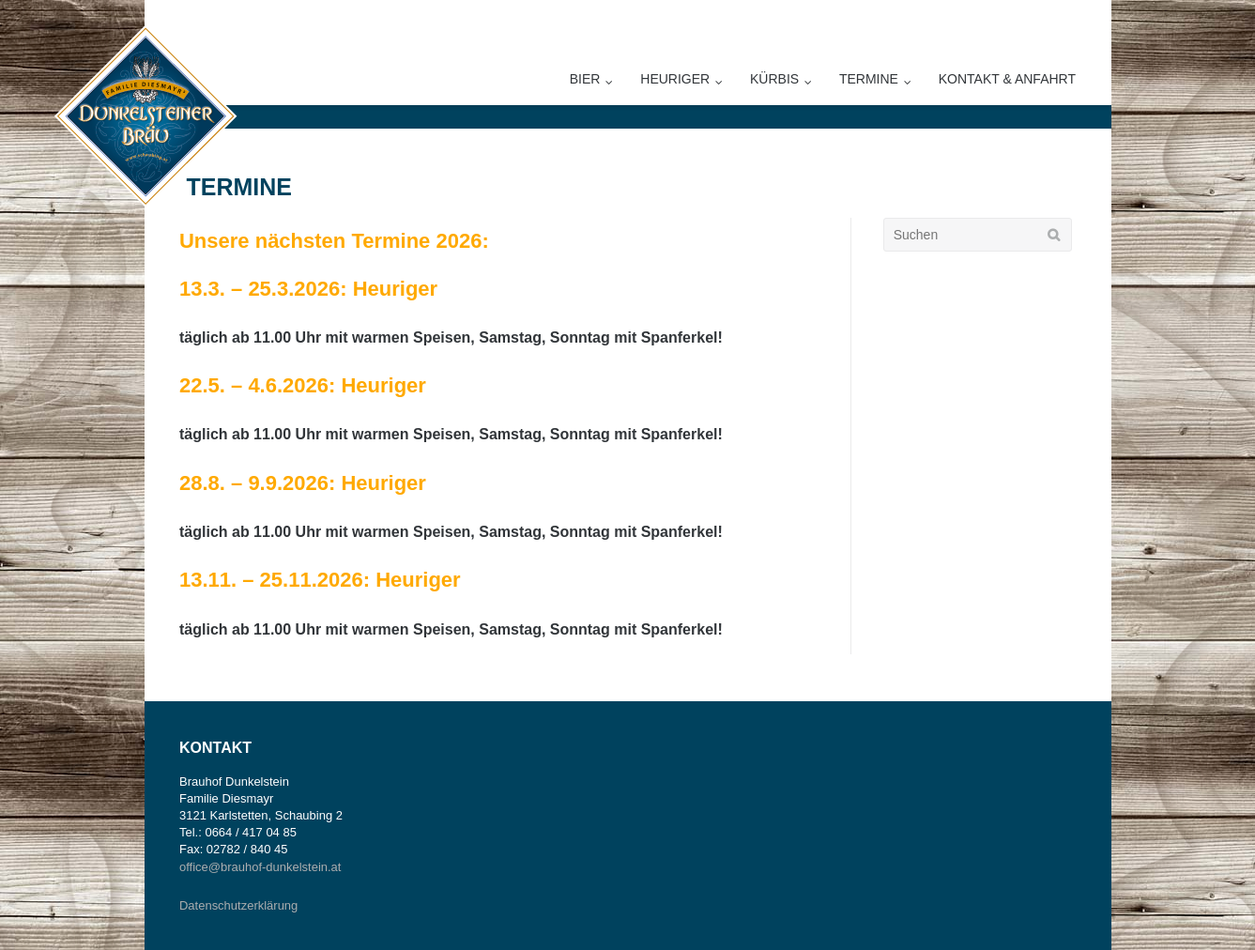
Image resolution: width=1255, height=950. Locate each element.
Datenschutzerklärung (238, 905)
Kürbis (774, 78)
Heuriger (675, 78)
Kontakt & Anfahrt (1007, 78)
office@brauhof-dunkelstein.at (260, 867)
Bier (585, 78)
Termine (868, 78)
